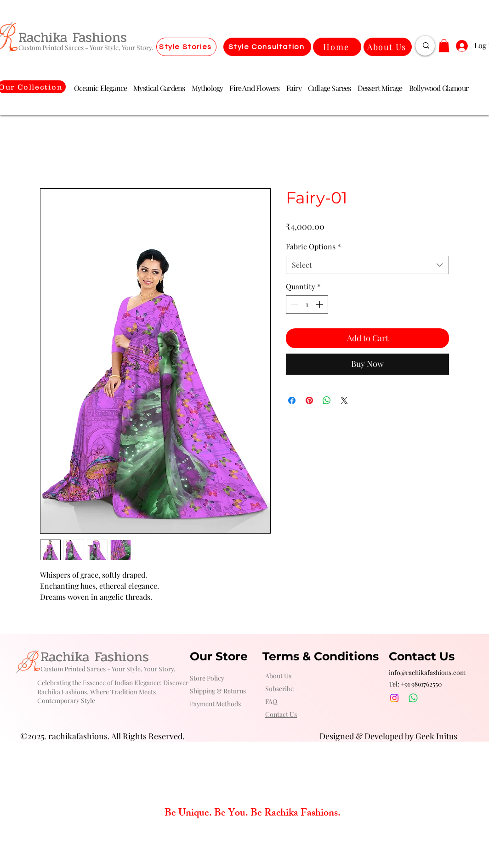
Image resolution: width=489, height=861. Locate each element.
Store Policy (207, 678)
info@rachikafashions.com (427, 672)
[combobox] (367, 265)
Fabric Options (313, 246)
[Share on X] (344, 400)
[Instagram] (394, 697)
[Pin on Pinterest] (309, 400)
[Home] (337, 47)
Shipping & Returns (218, 691)
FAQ (271, 701)
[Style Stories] (186, 47)
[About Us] (388, 47)
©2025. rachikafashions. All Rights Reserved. (102, 736)
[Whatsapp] (413, 697)
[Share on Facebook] (291, 400)
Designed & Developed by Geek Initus (388, 736)
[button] (443, 45)
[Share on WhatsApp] (326, 400)
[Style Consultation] (267, 47)
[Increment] (320, 304)
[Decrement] (293, 304)
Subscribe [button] (279, 688)
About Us (278, 675)
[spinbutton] (307, 304)
